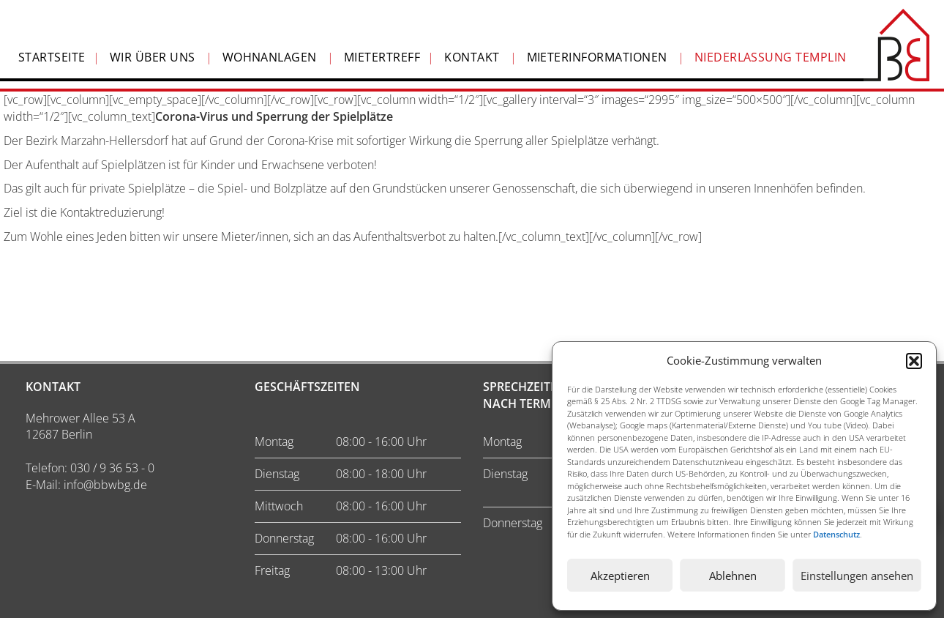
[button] (914, 361)
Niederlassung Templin (770, 57)
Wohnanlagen (269, 57)
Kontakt (471, 57)
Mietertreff (382, 57)
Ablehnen (733, 575)
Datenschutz (836, 534)
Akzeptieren (620, 575)
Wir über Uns (152, 57)
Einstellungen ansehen (857, 575)
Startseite (52, 57)
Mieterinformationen (597, 57)
